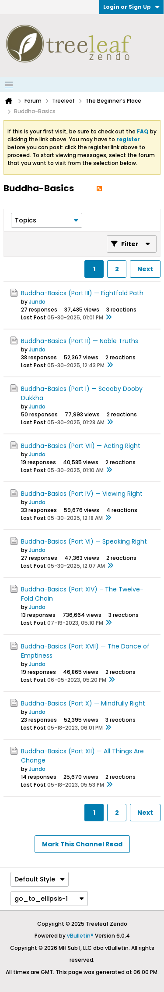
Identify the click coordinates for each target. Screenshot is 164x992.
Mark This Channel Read (82, 844)
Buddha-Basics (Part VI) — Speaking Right (84, 541)
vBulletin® (80, 935)
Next (145, 269)
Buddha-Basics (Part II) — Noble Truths (79, 341)
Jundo (37, 301)
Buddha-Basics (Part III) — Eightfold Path (82, 293)
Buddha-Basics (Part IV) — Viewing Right (82, 493)
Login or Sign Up (131, 7)
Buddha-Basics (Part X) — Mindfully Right (83, 703)
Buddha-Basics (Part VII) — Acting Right (80, 445)
